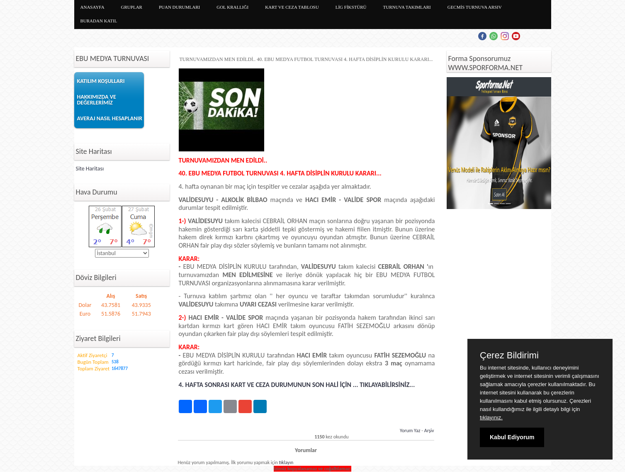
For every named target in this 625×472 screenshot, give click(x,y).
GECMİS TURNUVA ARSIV (474, 7)
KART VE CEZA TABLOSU (292, 7)
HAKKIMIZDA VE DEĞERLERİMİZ (96, 99)
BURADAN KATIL (98, 20)
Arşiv (429, 430)
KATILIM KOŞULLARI (101, 81)
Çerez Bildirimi (509, 355)
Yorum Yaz (410, 430)
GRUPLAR (131, 7)
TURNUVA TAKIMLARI (407, 7)
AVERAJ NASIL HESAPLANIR (110, 118)
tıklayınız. (491, 417)
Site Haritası (90, 168)
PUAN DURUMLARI (179, 7)
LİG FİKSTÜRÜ (351, 7)
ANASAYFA (92, 7)
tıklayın (286, 462)
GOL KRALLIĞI (232, 7)
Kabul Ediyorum (512, 437)
